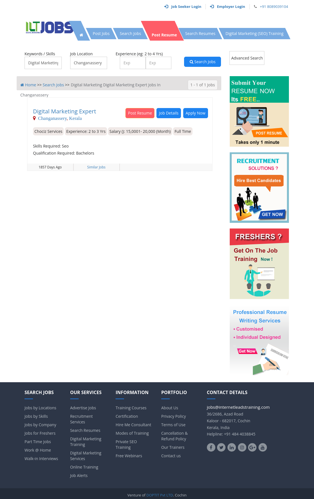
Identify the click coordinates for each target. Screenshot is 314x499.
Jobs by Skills (36, 416)
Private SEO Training (126, 444)
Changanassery (52, 118)
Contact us (171, 455)
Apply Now (195, 113)
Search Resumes (85, 430)
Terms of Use (173, 424)
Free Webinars (129, 455)
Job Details (168, 113)
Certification (127, 416)
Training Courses (131, 407)
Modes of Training (132, 433)
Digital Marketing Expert (64, 111)
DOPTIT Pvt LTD (159, 495)
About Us (169, 407)
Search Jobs (203, 61)
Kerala (75, 118)
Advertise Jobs (83, 407)
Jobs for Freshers (40, 433)
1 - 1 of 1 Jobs (202, 84)
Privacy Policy (173, 416)
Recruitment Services (81, 419)
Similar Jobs (96, 167)
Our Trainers (172, 447)
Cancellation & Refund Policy (174, 435)
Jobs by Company (40, 424)
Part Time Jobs (38, 441)
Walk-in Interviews (41, 458)
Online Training (84, 467)
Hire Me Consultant (133, 424)
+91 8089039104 (274, 6)
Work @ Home (38, 450)
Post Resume (140, 113)
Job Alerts (79, 475)
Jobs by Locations (40, 407)
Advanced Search (247, 58)
